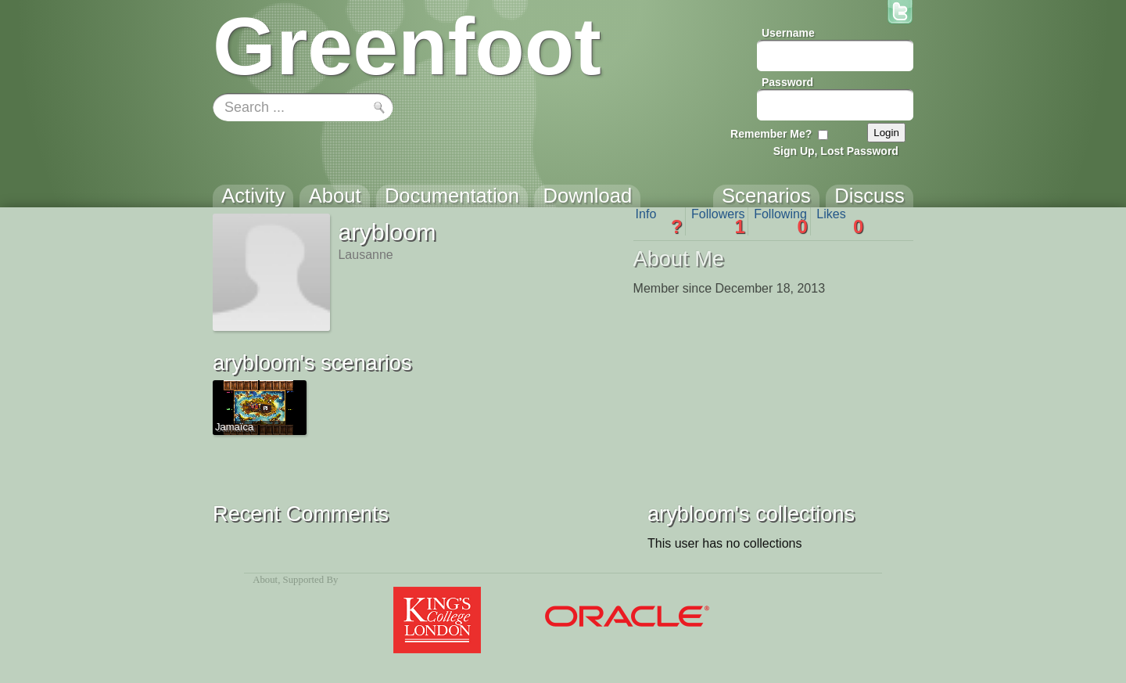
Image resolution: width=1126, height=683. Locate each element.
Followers (718, 221)
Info (659, 221)
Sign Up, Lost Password (835, 151)
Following (781, 221)
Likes (839, 221)
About (265, 579)
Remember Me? (771, 134)
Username (788, 33)
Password (787, 82)
